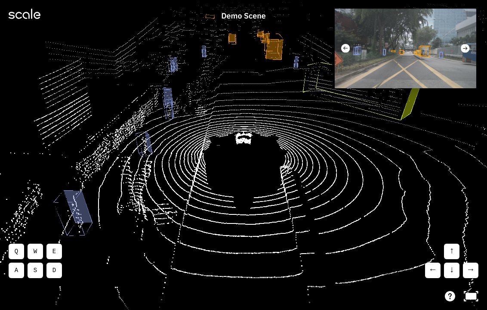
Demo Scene (243, 16)
